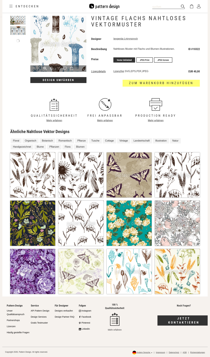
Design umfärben (58, 80)
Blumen (80, 146)
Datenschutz (174, 352)
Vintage (123, 140)
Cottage (109, 140)
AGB (185, 352)
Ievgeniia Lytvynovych (125, 38)
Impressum (160, 352)
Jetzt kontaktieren (183, 320)
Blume (40, 146)
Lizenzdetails (98, 71)
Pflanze (81, 140)
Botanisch (47, 140)
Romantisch (65, 140)
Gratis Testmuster (39, 323)
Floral (16, 140)
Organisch (30, 140)
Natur (175, 140)
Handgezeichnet (22, 146)
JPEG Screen (163, 60)
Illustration (161, 140)
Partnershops (13, 320)
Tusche (95, 140)
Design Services (39, 316)
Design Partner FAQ (64, 316)
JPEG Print (144, 60)
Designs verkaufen (64, 310)
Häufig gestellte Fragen (18, 332)
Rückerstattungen (197, 352)
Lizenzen (11, 326)
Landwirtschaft (142, 140)
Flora (67, 146)
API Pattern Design (40, 310)
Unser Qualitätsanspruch (15, 312)
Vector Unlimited (124, 60)
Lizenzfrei (118, 71)
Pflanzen (54, 146)
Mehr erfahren (54, 120)
